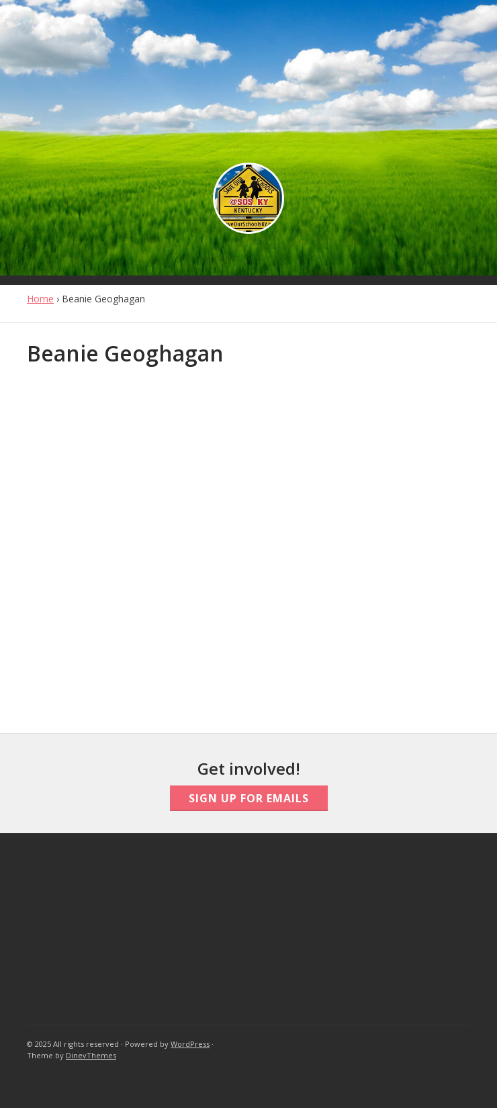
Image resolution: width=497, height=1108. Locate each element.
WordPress (190, 1044)
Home (40, 298)
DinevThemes (91, 1055)
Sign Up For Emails (249, 798)
